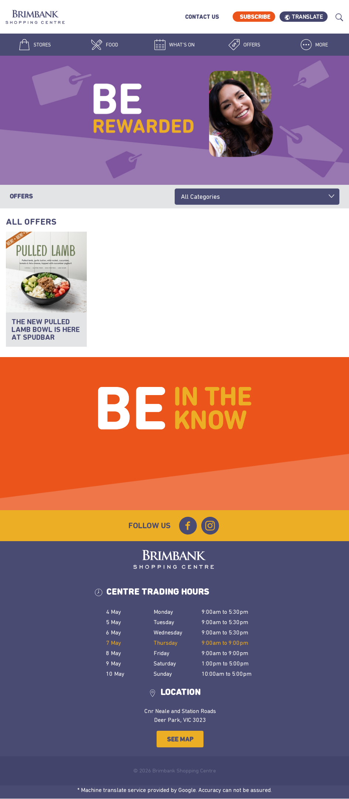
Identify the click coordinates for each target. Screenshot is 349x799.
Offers (244, 44)
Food (104, 44)
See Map (180, 739)
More (314, 44)
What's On (174, 44)
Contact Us (202, 17)
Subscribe (255, 16)
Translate (307, 16)
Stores (35, 44)
